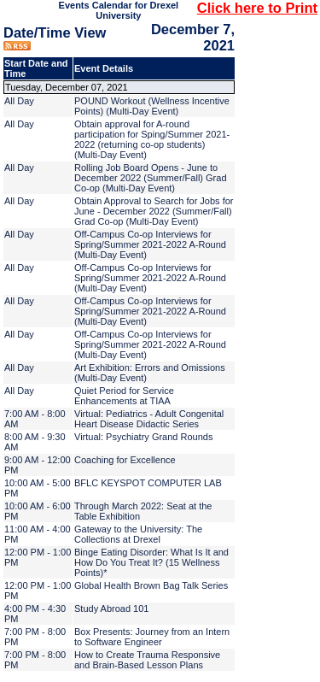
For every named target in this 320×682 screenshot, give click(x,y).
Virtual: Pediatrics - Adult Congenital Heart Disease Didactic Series (149, 419)
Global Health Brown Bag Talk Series (151, 585)
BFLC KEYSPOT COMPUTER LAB (148, 483)
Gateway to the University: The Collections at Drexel (138, 534)
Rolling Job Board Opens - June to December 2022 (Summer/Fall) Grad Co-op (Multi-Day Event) (150, 177)
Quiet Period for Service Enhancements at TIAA (124, 395)
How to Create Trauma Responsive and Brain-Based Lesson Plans (147, 660)
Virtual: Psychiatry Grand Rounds (143, 437)
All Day (19, 101)
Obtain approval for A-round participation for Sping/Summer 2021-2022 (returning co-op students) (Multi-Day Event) (152, 139)
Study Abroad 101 (111, 608)
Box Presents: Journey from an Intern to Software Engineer (152, 636)
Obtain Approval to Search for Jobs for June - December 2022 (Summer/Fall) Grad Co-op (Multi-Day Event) (154, 211)
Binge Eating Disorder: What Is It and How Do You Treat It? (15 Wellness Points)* (151, 562)
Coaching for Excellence (125, 460)
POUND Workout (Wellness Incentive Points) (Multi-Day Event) (152, 106)
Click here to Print (257, 7)
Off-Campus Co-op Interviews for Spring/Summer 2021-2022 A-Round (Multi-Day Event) (150, 244)
